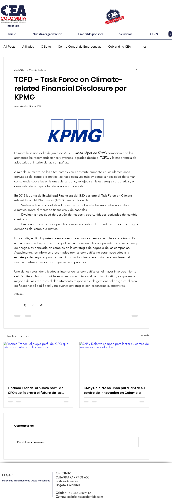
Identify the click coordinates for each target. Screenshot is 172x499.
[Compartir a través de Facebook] (16, 305)
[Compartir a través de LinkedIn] (33, 305)
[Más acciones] (136, 70)
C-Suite (46, 46)
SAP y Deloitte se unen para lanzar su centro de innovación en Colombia (114, 390)
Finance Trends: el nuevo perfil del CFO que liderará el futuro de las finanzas (36, 390)
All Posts (9, 46)
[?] (170, 34)
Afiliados (28, 46)
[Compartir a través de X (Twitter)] (24, 305)
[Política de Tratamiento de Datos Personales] (26, 481)
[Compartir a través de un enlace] (41, 305)
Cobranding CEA (119, 46)
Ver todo (144, 335)
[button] (144, 46)
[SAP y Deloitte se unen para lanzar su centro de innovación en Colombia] (114, 361)
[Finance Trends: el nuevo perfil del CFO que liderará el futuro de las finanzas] (38, 361)
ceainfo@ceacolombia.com (85, 496)
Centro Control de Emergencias (79, 46)
